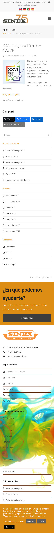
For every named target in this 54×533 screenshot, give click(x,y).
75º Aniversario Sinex (15, 168)
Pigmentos (7, 436)
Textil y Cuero (8, 424)
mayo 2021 (11, 207)
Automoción (8, 448)
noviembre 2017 (13, 225)
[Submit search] (48, 135)
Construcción (8, 418)
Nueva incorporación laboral (18, 180)
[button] (49, 18)
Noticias (9, 259)
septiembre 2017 (13, 231)
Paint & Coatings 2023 (15, 162)
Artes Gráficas (9, 471)
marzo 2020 (11, 213)
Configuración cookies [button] (14, 521)
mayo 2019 (11, 219)
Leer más (31, 521)
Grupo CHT (10, 174)
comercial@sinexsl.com (16, 356)
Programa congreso (11, 94)
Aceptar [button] (41, 521)
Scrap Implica (12, 156)
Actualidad (10, 247)
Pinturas (6, 442)
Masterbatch (8, 460)
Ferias (33, 56)
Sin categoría (11, 265)
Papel (5, 466)
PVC (4, 454)
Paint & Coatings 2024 (15, 151)
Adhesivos (7, 430)
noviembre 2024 (13, 196)
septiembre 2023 (13, 202)
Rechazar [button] (9, 527)
